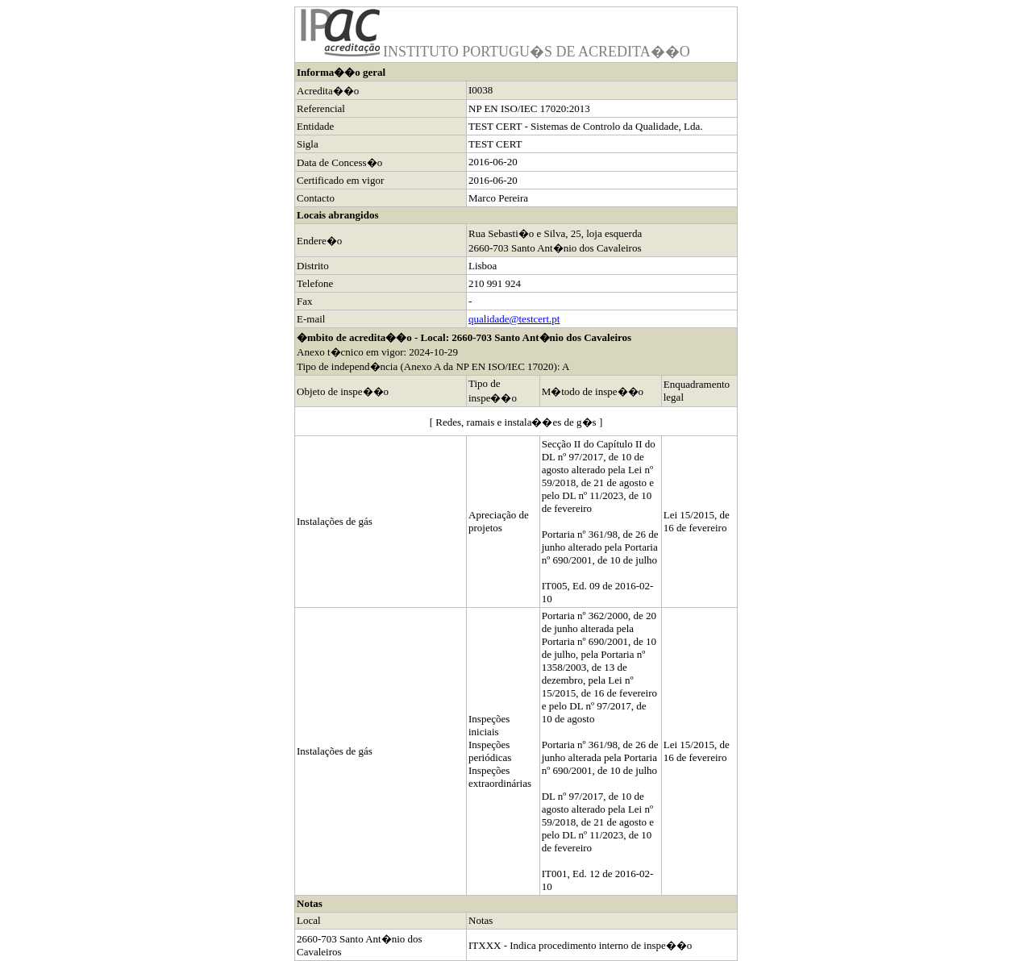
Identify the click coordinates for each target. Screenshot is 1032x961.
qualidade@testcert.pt (514, 319)
